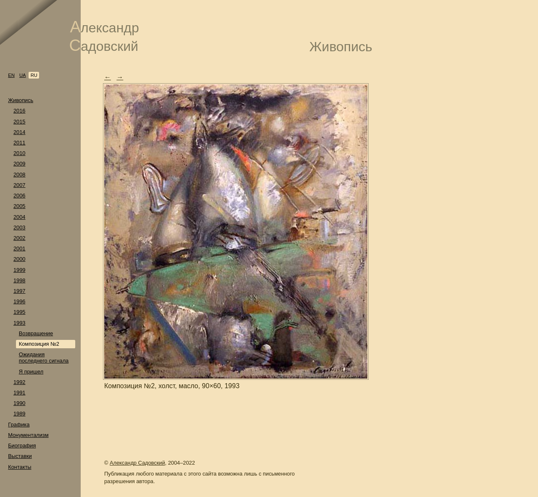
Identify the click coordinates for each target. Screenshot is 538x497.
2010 (19, 153)
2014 (19, 132)
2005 (19, 206)
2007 (19, 185)
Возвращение (36, 333)
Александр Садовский (137, 463)
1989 (19, 413)
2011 (19, 142)
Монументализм (28, 435)
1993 (19, 323)
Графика (18, 424)
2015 (19, 121)
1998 (19, 280)
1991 (19, 392)
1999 (19, 270)
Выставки (20, 456)
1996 (19, 301)
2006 (19, 195)
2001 (19, 248)
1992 (19, 382)
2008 (19, 174)
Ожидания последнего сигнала (44, 357)
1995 (19, 312)
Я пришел (31, 371)
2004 (19, 217)
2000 (19, 259)
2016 (19, 111)
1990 (19, 403)
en (11, 75)
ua (22, 75)
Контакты (19, 467)
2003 (19, 227)
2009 (19, 163)
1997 (19, 291)
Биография (22, 445)
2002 (19, 238)
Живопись (20, 100)
